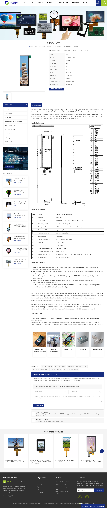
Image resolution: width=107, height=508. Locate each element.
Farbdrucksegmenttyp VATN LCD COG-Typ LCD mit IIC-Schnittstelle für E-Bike (20, 202)
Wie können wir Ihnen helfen (13, 152)
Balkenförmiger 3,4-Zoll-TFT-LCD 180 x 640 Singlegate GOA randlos (59, 386)
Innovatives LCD (10, 130)
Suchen (104, 3)
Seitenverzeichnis (59, 503)
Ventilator (83, 349)
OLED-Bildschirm (10, 125)
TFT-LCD (37, 46)
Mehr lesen (17, 182)
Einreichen (99, 490)
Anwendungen (63, 2)
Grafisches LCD (9, 113)
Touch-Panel (8, 134)
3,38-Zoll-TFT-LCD (56, 369)
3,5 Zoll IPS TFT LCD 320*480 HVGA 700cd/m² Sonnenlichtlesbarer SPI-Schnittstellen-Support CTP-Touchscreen (66, 461)
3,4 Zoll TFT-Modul (60, 366)
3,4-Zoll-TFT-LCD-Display (71, 369)
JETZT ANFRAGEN (56, 89)
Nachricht (75, 2)
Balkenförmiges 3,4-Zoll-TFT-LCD (77, 366)
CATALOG (40, 2)
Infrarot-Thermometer (54, 350)
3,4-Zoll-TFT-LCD (47, 366)
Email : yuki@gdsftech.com (10, 496)
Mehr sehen (9, 166)
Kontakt (85, 2)
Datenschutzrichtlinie (74, 503)
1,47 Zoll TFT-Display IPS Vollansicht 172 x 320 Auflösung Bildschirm (20, 225)
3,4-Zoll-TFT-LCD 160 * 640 (40, 369)
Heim (25, 2)
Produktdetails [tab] (36, 105)
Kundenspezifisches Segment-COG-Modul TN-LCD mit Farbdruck (20, 260)
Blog (38, 487)
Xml (68, 503)
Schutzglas (8, 138)
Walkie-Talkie (68, 349)
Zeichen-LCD (9, 142)
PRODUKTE (50, 2)
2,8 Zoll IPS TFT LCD (61, 484)
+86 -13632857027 (20, 481)
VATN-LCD (8, 117)
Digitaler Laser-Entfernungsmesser (39, 350)
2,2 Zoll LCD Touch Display (63, 481)
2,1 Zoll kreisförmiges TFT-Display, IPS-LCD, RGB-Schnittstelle (20, 249)
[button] (102, 451)
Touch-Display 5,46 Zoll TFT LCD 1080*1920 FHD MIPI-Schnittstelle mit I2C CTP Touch (91, 461)
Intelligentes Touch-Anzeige (13, 121)
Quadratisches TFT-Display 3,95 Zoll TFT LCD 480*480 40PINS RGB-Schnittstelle (20, 237)
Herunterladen (40, 492)
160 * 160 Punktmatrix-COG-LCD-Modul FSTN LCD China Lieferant (20, 214)
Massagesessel (97, 349)
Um (32, 2)
